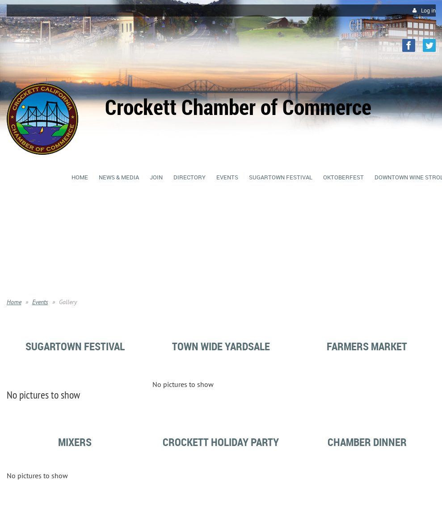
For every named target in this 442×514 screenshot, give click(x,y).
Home (14, 302)
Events (40, 302)
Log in (428, 10)
